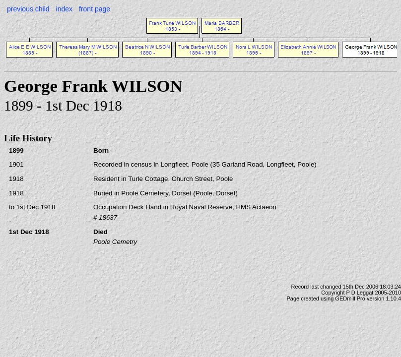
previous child (28, 9)
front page (94, 9)
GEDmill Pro (350, 298)
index (64, 9)
